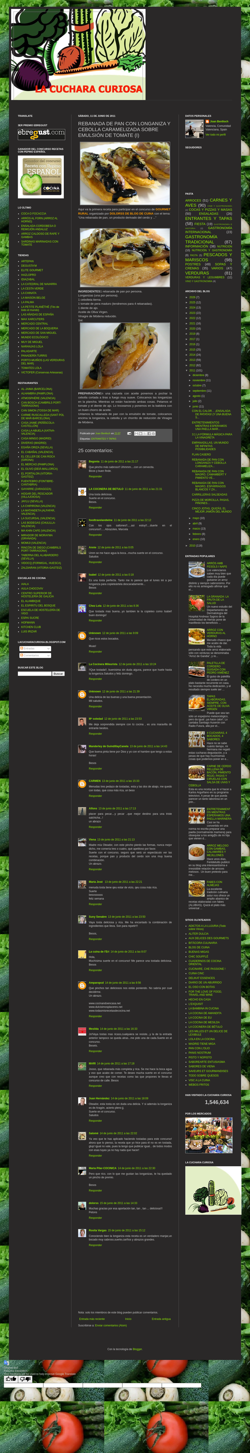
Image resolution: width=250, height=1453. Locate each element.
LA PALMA (27, 302)
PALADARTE (29, 351)
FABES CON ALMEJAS (214, 884)
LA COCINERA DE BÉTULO (205, 1026)
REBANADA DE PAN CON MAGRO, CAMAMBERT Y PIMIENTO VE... (209, 474)
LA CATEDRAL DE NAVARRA (39, 284)
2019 (193, 333)
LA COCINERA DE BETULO (106, 489)
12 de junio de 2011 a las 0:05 (115, 547)
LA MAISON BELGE (33, 297)
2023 (193, 313)
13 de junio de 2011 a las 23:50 (126, 916)
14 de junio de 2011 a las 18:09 (129, 1098)
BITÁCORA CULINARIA (203, 943)
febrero (197, 534)
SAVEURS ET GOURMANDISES (208, 1071)
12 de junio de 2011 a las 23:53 (123, 718)
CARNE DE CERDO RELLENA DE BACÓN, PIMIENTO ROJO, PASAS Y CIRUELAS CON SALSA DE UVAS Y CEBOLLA (210, 776)
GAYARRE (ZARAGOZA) (36, 489)
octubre (197, 385)
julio (195, 401)
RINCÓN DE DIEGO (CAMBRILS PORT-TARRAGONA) (41, 549)
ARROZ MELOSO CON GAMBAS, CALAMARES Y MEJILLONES (218, 850)
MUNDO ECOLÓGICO (34, 337)
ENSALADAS (208, 213)
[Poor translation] (25, 1379)
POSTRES (193, 264)
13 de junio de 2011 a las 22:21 (123, 881)
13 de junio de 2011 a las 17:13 (117, 808)
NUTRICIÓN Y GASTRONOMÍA (212, 250)
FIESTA (199, 224)
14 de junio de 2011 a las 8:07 (129, 951)
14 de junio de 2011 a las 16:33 (118, 1028)
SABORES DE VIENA (202, 1066)
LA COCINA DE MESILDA (204, 1022)
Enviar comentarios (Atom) (111, 1325)
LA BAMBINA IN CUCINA (204, 1008)
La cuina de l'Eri (99, 951)
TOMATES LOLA (31, 368)
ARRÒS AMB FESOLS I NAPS (217, 565)
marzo (197, 528)
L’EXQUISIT (196, 1004)
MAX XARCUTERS (32, 319)
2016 (193, 344)
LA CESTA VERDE (32, 288)
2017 (193, 339)
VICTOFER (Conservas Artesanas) (42, 372)
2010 (193, 545)
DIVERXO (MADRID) (33, 443)
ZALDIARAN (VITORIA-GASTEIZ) (41, 567)
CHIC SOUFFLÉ (198, 956)
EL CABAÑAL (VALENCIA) (37, 452)
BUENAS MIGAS (199, 951)
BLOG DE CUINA (199, 947)
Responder (95, 476)
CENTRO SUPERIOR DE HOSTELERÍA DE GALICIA (37, 595)
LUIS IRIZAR (29, 631)
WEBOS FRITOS (199, 1084)
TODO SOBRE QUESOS (204, 1075)
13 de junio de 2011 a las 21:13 (116, 839)
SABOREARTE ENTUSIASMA (207, 1062)
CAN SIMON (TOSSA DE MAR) (40, 410)
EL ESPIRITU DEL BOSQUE (38, 605)
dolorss (93, 1203)
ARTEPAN (27, 261)
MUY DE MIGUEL (32, 342)
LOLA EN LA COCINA (202, 1039)
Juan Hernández (99, 1098)
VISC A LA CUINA (199, 1080)
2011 (193, 370)
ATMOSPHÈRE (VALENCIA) (38, 398)
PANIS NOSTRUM (200, 1052)
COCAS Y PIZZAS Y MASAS (210, 209)
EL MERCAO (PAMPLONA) (37, 464)
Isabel (92, 574)
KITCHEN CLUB (31, 627)
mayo (196, 518)
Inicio (128, 1319)
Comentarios (29, 655)
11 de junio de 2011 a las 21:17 (119, 461)
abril (195, 523)
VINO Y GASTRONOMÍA (198, 281)
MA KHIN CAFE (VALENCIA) (38, 530)
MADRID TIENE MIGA (202, 1043)
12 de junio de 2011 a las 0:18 (116, 574)
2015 (193, 349)
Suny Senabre (98, 916)
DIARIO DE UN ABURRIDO (205, 982)
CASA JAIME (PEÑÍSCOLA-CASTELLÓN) (38, 424)
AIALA (25, 584)
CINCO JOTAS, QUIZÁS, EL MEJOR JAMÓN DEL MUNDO (211, 510)
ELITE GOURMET (32, 270)
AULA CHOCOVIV (32, 588)
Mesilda (94, 1028)
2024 (193, 307)
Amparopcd (96, 982)
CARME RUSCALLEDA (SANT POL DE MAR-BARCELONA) (42, 416)
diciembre (199, 375)
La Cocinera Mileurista (103, 664)
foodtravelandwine (100, 520)
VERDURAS (197, 273)
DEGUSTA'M (29, 265)
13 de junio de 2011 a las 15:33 (120, 781)
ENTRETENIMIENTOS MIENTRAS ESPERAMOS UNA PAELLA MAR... (209, 426)
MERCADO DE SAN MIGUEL (39, 332)
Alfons (93, 808)
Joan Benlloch (219, 121)
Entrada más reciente (92, 1319)
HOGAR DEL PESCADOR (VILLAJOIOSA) (37, 495)
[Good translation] (11, 1379)
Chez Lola (95, 605)
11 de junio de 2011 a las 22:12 (132, 520)
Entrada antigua (161, 1319)
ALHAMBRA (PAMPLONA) (37, 393)
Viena (92, 839)
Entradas (27, 648)
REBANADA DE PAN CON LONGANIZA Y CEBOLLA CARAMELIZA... (209, 463)
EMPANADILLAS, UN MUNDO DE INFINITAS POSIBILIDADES (210, 446)
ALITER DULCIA (198, 933)
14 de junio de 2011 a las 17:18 (115, 1063)
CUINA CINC (196, 973)
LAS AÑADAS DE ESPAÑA (37, 314)
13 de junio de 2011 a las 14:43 (148, 746)
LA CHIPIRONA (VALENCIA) (38, 506)
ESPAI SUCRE (30, 617)
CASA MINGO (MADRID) (36, 438)
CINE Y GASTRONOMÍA (219, 206)
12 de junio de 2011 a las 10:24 (137, 664)
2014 (193, 354)
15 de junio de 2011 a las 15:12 (126, 1230)
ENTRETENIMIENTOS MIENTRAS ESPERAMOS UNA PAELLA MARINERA (219, 814)
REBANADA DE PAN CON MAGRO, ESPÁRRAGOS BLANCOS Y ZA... (209, 486)
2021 (193, 323)
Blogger (137, 1349)
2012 (193, 365)
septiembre (200, 390)
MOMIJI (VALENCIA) (33, 543)
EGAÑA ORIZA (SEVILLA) (37, 447)
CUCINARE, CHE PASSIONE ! (207, 968)
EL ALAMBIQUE (31, 601)
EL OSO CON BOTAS (202, 987)
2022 (193, 318)
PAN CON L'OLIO (199, 1048)
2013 (193, 360)
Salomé (93, 1133)
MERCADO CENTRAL (34, 323)
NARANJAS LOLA (32, 346)
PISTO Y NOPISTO (200, 1057)
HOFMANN (28, 622)
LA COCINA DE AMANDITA (205, 1013)
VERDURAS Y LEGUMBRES (205, 277)
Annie (92, 547)
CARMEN (95, 781)
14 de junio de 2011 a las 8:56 (123, 982)
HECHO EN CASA (200, 999)
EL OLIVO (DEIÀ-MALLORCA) (39, 468)
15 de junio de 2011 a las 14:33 (118, 1203)
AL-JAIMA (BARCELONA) (36, 389)
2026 (193, 297)
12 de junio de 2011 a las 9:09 (120, 633)
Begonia (94, 461)
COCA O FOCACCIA (33, 213)
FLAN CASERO (201, 454)
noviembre (199, 380)
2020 (193, 328)
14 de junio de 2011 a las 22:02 (118, 1133)
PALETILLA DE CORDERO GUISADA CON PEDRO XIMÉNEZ (218, 668)
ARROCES (193, 200)
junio (196, 406)
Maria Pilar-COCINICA (103, 1168)
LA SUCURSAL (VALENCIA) (38, 518)
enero (196, 539)
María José (96, 881)
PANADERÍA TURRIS (34, 355)
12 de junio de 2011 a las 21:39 (121, 691)
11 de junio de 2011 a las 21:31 (143, 489)
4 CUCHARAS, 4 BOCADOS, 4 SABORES (217, 736)
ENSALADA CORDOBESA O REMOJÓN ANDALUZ (38, 227)
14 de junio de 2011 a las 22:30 (136, 1168)
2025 (193, 302)
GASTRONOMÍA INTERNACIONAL (208, 230)
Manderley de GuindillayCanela (108, 746)
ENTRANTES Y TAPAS (103, 438)
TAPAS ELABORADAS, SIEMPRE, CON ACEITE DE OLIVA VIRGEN (218, 703)
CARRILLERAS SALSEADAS (209, 494)
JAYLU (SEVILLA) (32, 501)
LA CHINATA (28, 293)
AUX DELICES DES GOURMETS (209, 938)
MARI (92, 1063)
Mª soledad (96, 718)
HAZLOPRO (28, 275)
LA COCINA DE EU (200, 1017)
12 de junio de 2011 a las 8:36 (121, 605)
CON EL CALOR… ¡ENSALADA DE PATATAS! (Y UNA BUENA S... (211, 414)
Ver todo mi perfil (216, 134)
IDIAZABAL (28, 279)
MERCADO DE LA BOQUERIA (39, 328)
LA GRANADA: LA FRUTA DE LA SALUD (218, 600)
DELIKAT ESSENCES (202, 978)
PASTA (194, 255)
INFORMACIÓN (196, 246)
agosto (197, 396)
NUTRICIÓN (224, 246)
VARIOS (217, 268)
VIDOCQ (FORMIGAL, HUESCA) (41, 563)
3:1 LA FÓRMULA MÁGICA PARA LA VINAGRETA (212, 436)
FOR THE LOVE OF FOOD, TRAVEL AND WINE (205, 993)
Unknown (95, 633)
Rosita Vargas (97, 1230)
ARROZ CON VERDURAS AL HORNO (216, 633)
